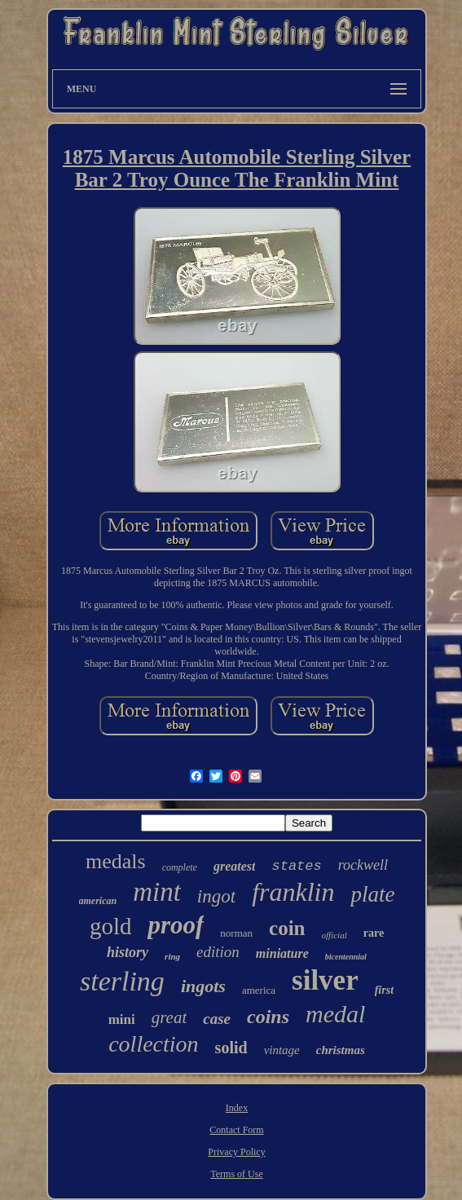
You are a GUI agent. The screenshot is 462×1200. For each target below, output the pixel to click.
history (127, 952)
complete (179, 867)
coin (287, 928)
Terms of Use (236, 1174)
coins (268, 1016)
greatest (234, 866)
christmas (340, 1050)
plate (372, 894)
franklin (293, 892)
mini (121, 1019)
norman (236, 933)
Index (237, 1108)
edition (218, 951)
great (169, 1017)
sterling (122, 981)
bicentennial (346, 956)
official (334, 935)
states (296, 866)
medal (335, 1013)
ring (172, 956)
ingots (203, 986)
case (217, 1018)
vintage (282, 1050)
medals (116, 861)
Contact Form (236, 1130)
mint (157, 892)
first (384, 990)
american (98, 901)
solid (231, 1048)
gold (111, 926)
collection (153, 1044)
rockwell (363, 865)
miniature (282, 953)
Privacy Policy (236, 1152)
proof (175, 925)
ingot (216, 896)
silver (325, 980)
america (258, 990)
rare (373, 933)
